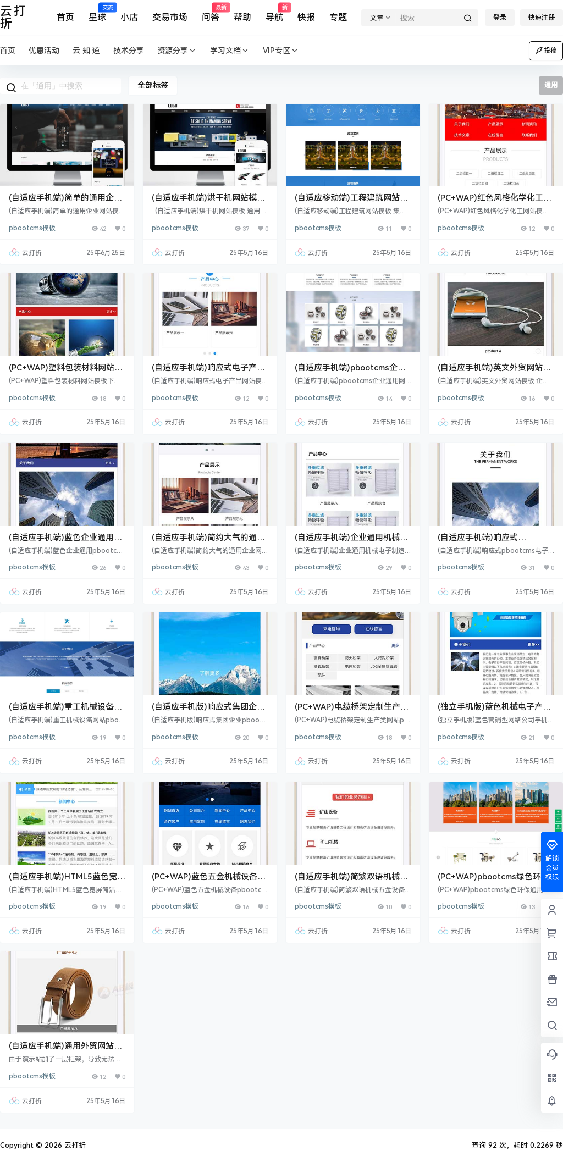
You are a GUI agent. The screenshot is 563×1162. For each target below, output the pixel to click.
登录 (499, 17)
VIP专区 (281, 51)
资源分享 (177, 51)
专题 (338, 17)
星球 (97, 13)
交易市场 (169, 17)
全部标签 (152, 85)
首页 (65, 17)
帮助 (242, 17)
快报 (306, 17)
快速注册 (541, 17)
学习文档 (230, 51)
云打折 (74, 1145)
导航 (274, 13)
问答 (210, 13)
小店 (129, 17)
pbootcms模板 (32, 228)
